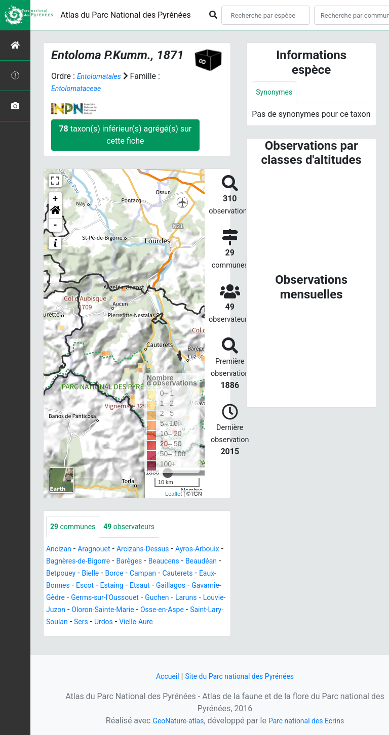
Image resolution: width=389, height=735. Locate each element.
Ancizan (60, 550)
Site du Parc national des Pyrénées (241, 676)
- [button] (55, 225)
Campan (61, 586)
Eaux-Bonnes (147, 586)
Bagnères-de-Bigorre (116, 562)
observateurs (139, 527)
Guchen (144, 611)
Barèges (174, 562)
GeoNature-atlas (172, 720)
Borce (206, 574)
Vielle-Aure (184, 635)
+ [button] (55, 199)
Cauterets (100, 586)
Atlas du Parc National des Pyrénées (125, 15)
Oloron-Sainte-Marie (110, 623)
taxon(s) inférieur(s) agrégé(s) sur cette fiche (125, 135)
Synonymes (276, 93)
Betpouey (147, 574)
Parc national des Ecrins (309, 720)
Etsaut (90, 598)
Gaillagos (125, 598)
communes (76, 527)
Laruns (176, 611)
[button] (55, 212)
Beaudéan (106, 574)
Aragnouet (100, 550)
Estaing (59, 598)
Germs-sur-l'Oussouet (85, 611)
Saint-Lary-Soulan (77, 635)
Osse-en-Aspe (177, 623)
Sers (123, 635)
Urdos (148, 635)
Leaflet (173, 493)
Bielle (180, 574)
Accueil (159, 676)
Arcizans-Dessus (155, 550)
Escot (187, 586)
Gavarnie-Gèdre (176, 598)
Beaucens (64, 574)
